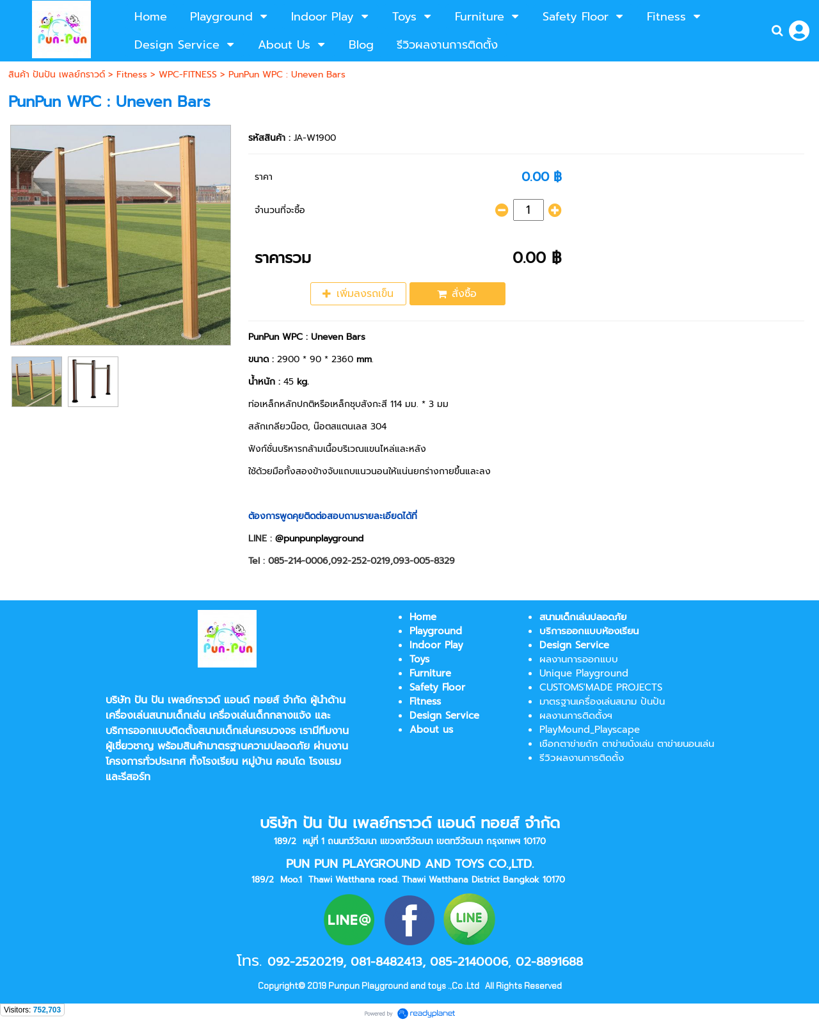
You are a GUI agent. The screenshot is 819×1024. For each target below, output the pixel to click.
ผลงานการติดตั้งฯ (575, 715)
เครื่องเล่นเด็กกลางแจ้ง (260, 715)
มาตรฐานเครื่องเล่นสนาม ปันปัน (602, 701)
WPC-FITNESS (188, 74)
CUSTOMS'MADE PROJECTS (600, 687)
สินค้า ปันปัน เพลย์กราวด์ (56, 74)
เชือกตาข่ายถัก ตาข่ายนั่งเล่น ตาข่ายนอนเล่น (626, 744)
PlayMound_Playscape (589, 730)
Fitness (131, 74)
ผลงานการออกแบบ (578, 659)
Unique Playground (583, 673)
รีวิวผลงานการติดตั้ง (581, 758)
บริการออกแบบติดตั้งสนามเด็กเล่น (180, 731)
